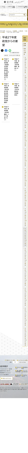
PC (15, 362)
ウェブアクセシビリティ (25, 371)
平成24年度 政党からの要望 (26, 296)
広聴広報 (25, 44)
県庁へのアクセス (7, 378)
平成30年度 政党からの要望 (26, 177)
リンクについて (24, 376)
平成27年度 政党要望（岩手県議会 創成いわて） (16, 64)
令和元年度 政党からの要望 (26, 157)
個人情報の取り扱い (18, 371)
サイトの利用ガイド (18, 376)
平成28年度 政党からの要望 (26, 217)
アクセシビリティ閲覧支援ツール (22, 7)
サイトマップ (3, 7)
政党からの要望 (25, 51)
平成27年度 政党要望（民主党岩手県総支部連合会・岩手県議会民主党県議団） (6, 93)
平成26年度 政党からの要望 (26, 257)
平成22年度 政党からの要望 (26, 336)
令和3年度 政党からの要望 (26, 120)
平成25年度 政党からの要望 (26, 277)
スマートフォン (22, 362)
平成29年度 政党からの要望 (26, 197)
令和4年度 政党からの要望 (26, 102)
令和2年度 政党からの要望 (26, 138)
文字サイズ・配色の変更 (11, 7)
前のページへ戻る (11, 360)
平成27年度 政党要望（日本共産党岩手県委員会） (16, 89)
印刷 (5, 55)
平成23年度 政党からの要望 (26, 316)
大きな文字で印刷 (13, 55)
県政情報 (25, 38)
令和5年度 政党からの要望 (26, 83)
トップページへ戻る (23, 360)
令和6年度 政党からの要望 (26, 65)
